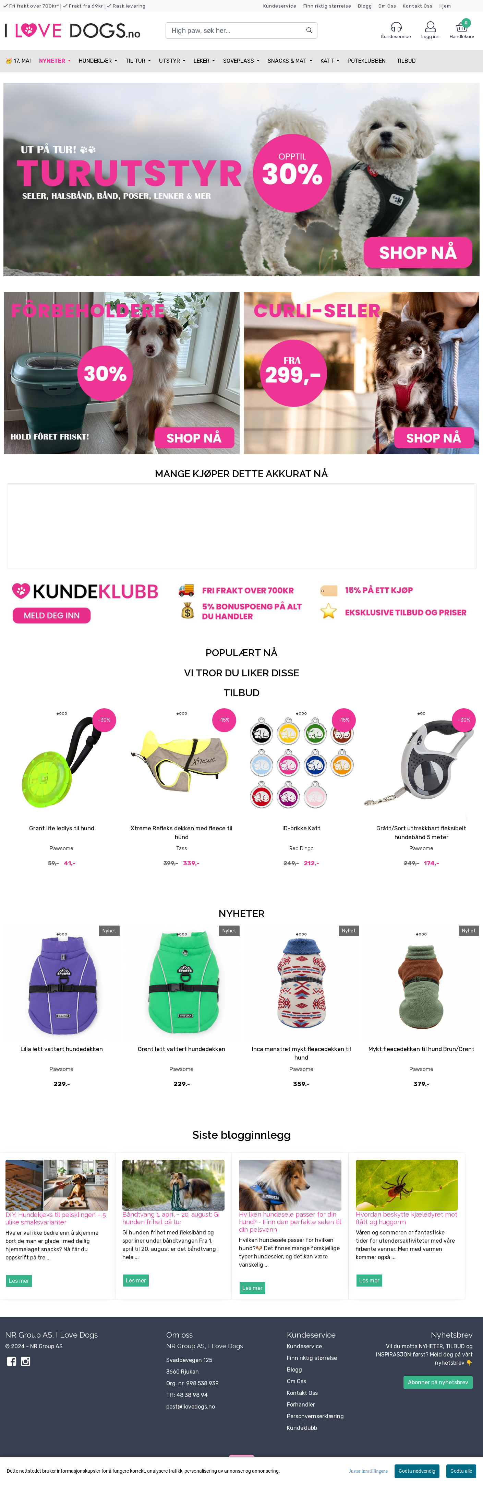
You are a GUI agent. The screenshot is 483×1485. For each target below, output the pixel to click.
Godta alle (461, 1471)
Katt (328, 61)
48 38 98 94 (192, 1395)
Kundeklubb (302, 1428)
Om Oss (387, 6)
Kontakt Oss (417, 6)
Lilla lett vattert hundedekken (62, 1049)
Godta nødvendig (417, 1471)
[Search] (241, 30)
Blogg (365, 6)
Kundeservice (280, 6)
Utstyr (170, 61)
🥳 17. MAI (18, 61)
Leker (202, 61)
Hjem (445, 6)
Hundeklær (96, 61)
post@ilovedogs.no (190, 1406)
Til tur (136, 61)
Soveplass (239, 61)
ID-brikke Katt (301, 828)
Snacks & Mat (288, 61)
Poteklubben (367, 61)
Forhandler (301, 1404)
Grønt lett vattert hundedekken (181, 1049)
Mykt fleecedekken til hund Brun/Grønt (421, 1049)
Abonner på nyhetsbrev (438, 1382)
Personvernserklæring (315, 1416)
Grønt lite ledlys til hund (61, 828)
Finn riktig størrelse (327, 6)
